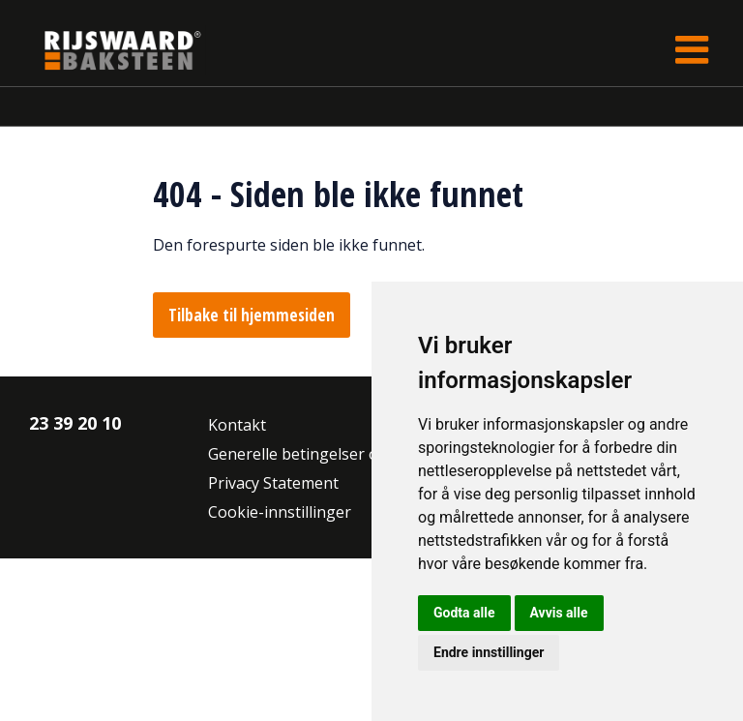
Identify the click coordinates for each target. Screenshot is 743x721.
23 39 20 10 (75, 423)
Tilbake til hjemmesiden (251, 315)
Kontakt (237, 425)
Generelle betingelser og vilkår (319, 454)
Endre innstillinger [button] (488, 652)
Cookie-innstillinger (279, 512)
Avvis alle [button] (559, 612)
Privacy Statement (273, 483)
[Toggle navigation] (691, 50)
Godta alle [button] (464, 612)
